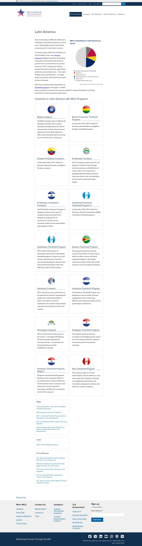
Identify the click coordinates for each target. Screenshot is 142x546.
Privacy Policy (21, 523)
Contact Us (39, 512)
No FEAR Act (77, 522)
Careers (19, 520)
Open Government (79, 519)
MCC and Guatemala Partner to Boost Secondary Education (51, 423)
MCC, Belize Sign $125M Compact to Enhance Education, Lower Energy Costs (50, 459)
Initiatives (19, 509)
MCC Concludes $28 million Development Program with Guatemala (49, 476)
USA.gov (75, 511)
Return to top (21, 497)
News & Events (82, 4)
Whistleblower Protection (77, 527)
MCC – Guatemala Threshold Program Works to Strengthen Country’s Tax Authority (51, 417)
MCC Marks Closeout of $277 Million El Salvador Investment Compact (51, 482)
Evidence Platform (23, 516)
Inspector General (79, 515)
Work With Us (97, 4)
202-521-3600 (120, 543)
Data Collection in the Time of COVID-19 (48, 412)
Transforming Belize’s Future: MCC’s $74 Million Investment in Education (51, 408)
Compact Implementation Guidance (59, 518)
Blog (90, 4)
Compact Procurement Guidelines (59, 511)
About (74, 4)
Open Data (20, 512)
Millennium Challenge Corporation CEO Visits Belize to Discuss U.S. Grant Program (50, 465)
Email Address (97, 511)
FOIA (37, 516)
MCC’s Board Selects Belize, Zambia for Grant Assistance (50, 470)
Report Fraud (40, 509)
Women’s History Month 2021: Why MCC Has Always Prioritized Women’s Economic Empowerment (50, 429)
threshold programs (42, 87)
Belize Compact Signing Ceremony (47, 445)
